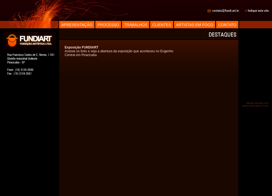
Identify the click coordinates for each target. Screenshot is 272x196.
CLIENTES (161, 25)
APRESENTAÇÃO (76, 25)
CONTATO (227, 25)
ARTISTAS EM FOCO (194, 25)
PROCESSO (108, 25)
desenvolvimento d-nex (255, 106)
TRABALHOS (135, 25)
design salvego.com (257, 103)
